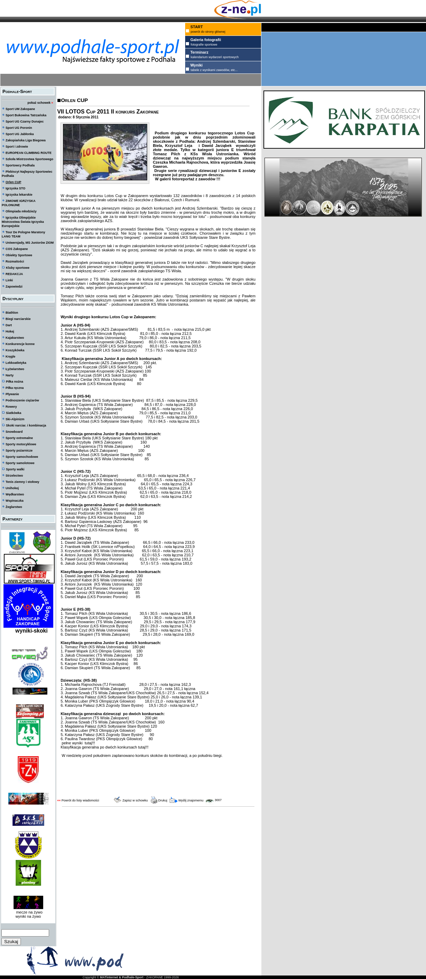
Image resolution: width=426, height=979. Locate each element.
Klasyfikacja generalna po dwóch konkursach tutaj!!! (105, 747)
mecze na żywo (28, 912)
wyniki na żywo (28, 916)
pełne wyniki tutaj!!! (78, 743)
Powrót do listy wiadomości (80, 800)
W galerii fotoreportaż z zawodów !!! (186, 179)
